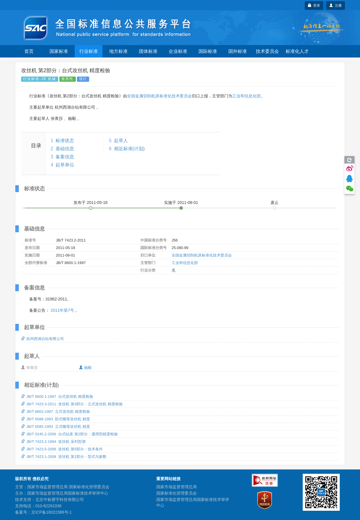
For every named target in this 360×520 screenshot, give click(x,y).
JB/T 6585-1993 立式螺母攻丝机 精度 (55, 426)
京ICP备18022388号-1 (51, 512)
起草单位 (65, 164)
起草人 (121, 140)
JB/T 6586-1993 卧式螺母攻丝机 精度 (55, 419)
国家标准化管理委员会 (176, 493)
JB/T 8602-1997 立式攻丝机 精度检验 (55, 411)
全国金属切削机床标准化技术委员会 (159, 96)
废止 (275, 202)
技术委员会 (267, 51)
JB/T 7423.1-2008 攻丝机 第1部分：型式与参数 (63, 456)
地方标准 (118, 51)
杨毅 (85, 367)
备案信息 (65, 156)
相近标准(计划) (129, 148)
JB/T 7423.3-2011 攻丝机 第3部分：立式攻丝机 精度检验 (72, 404)
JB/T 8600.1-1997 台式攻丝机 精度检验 (57, 396)
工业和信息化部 (246, 96)
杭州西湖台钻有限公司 (42, 339)
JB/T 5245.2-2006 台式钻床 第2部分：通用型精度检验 (69, 434)
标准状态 (65, 140)
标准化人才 (297, 51)
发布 (91, 202)
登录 (314, 5)
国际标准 (208, 51)
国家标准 (58, 51)
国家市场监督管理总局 (176, 486)
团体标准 (148, 51)
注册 (335, 5)
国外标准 (237, 51)
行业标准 (88, 51)
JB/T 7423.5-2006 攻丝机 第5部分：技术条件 (62, 449)
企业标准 (178, 51)
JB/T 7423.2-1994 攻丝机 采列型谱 (53, 441)
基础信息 (65, 148)
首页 (29, 51)
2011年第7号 (62, 310)
